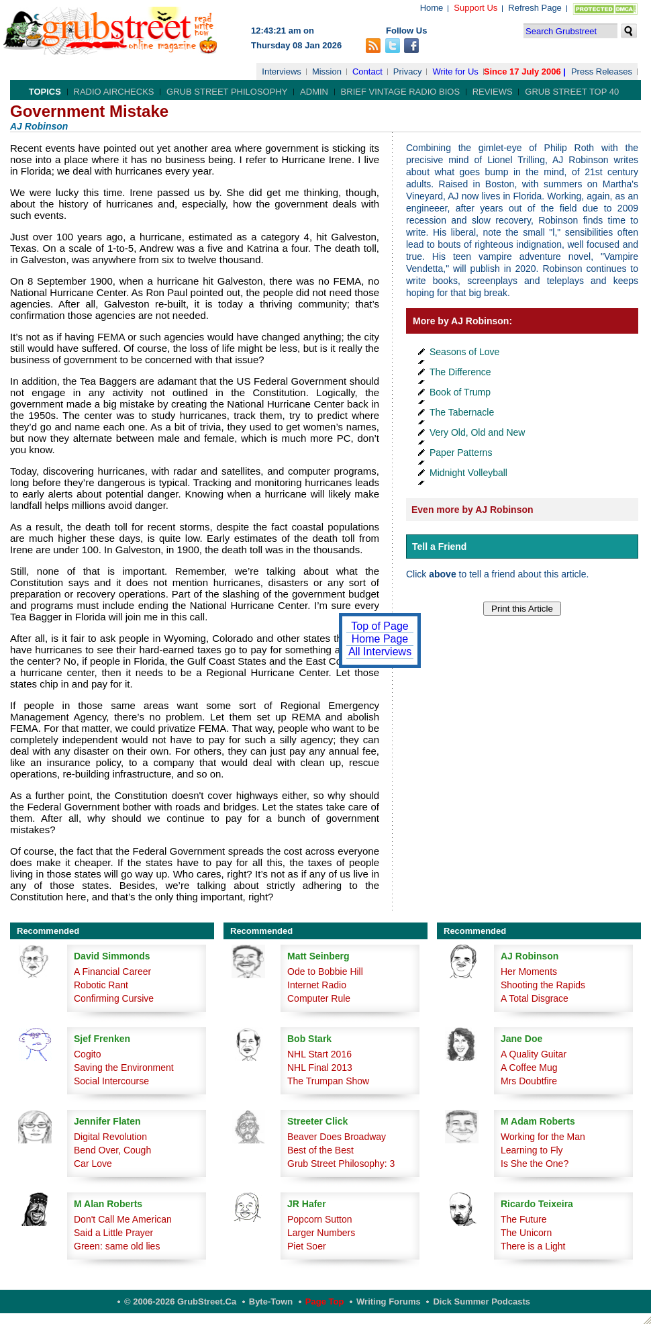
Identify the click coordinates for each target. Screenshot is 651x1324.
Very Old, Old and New (477, 432)
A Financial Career (112, 971)
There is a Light (533, 1246)
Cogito (87, 1054)
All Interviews (379, 651)
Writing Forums (388, 1301)
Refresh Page (535, 8)
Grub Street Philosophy (226, 92)
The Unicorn (526, 1232)
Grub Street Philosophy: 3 (341, 1163)
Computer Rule (318, 998)
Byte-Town (271, 1301)
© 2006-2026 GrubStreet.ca (180, 1301)
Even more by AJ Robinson (472, 509)
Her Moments (529, 971)
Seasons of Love (464, 351)
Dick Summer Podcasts (481, 1301)
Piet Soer (306, 1246)
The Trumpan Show (328, 1081)
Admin (314, 92)
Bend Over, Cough (112, 1150)
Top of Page (379, 626)
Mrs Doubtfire (529, 1081)
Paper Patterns (461, 452)
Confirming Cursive (114, 998)
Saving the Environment (124, 1067)
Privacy (407, 71)
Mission (327, 71)
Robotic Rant (101, 985)
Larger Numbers (321, 1232)
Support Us (475, 8)
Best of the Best (320, 1150)
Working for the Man (543, 1136)
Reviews (492, 92)
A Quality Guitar (533, 1054)
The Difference (460, 372)
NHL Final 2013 (319, 1067)
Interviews (281, 71)
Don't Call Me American (123, 1219)
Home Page (380, 639)
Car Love (93, 1163)
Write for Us (455, 71)
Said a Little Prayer (113, 1232)
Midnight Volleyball (468, 472)
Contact (367, 71)
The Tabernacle (462, 412)
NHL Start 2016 (319, 1054)
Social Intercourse (111, 1081)
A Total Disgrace (534, 998)
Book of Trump (460, 392)
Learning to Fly (532, 1150)
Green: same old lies (117, 1246)
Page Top (324, 1301)
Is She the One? (534, 1163)
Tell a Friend (439, 546)
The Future (523, 1219)
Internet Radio (316, 985)
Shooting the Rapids (543, 985)
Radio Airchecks (114, 92)
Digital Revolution (110, 1136)
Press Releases (601, 71)
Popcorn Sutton (319, 1219)
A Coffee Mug (529, 1067)
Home (432, 8)
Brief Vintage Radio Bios (400, 92)
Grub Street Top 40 (572, 92)
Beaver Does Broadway (336, 1136)
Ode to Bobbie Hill (325, 971)
